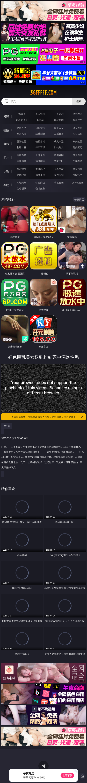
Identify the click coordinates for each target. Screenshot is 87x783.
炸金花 (40, 119)
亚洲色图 (40, 155)
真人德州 (40, 114)
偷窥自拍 (21, 155)
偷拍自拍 (40, 141)
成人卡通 (59, 141)
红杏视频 (21, 188)
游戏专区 (77, 114)
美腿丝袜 (21, 161)
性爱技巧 (77, 174)
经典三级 (40, 147)
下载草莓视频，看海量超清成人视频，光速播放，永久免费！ (47, 417)
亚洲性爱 (21, 141)
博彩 (6, 116)
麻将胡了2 (21, 119)
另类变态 (77, 147)
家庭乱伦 (40, 168)
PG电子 (22, 114)
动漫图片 (77, 155)
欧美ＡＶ (59, 127)
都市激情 (21, 168)
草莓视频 (59, 182)
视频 (6, 130)
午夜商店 (40, 182)
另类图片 (77, 161)
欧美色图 (59, 155)
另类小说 (40, 174)
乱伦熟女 (59, 147)
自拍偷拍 (40, 127)
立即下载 (67, 775)
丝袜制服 (40, 133)
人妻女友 (59, 168)
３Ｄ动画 (77, 127)
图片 (6, 158)
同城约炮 (21, 182)
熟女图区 (59, 161)
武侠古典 (77, 168)
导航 (6, 185)
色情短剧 (40, 188)
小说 (6, 171)
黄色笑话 (59, 174)
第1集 (7, 426)
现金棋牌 (59, 119)
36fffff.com (43, 92)
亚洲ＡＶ (21, 127)
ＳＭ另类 (77, 133)
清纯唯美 (40, 161)
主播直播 (59, 133)
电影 (6, 144)
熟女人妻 (21, 133)
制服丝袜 (21, 147)
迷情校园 (21, 174)
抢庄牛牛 (77, 119)
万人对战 (59, 114)
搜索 (78, 101)
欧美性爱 (77, 141)
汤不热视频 (78, 182)
